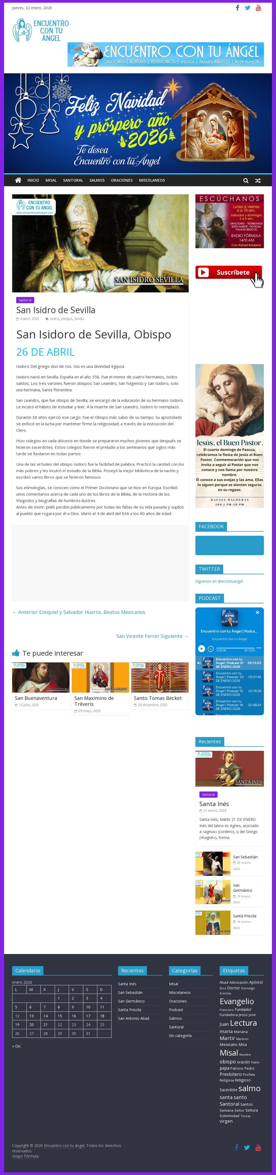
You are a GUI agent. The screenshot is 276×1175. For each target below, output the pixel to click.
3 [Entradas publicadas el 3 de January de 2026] (87, 998)
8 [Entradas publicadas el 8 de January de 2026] (59, 1007)
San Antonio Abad (133, 1018)
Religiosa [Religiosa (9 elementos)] (227, 1080)
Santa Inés (214, 804)
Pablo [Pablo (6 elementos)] (255, 1062)
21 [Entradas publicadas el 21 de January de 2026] (45, 1024)
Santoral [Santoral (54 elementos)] (229, 1104)
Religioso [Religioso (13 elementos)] (243, 1080)
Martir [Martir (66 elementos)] (227, 1038)
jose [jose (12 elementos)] (252, 1014)
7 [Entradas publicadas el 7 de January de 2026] (44, 1007)
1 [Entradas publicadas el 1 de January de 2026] (59, 998)
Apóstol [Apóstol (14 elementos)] (256, 982)
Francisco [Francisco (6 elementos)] (227, 1010)
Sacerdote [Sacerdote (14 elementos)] (228, 1089)
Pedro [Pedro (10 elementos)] (249, 1068)
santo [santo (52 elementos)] (240, 1097)
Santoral (73, 180)
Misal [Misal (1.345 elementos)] (229, 1052)
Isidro (54, 318)
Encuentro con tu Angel (228, 546)
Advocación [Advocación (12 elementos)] (238, 982)
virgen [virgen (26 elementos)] (226, 1121)
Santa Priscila (244, 915)
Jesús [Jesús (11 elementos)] (243, 1014)
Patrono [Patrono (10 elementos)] (236, 1068)
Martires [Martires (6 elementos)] (242, 1039)
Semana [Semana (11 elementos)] (226, 1110)
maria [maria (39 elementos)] (226, 1031)
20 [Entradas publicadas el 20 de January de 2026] (31, 1024)
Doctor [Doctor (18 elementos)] (233, 987)
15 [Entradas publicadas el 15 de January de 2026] (60, 1015)
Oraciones (122, 180)
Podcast (176, 1009)
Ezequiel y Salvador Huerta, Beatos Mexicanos (78, 612)
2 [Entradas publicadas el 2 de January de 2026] (73, 998)
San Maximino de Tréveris (94, 701)
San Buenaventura (36, 698)
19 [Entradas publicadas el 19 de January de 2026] (17, 1024)
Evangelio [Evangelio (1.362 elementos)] (237, 1001)
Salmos (97, 180)
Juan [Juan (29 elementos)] (224, 1024)
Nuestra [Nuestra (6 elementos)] (245, 1054)
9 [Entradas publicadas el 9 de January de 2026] (73, 1007)
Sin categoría (180, 1035)
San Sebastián (245, 856)
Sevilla (79, 318)
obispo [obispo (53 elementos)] (228, 1061)
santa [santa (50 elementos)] (226, 1097)
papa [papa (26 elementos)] (224, 1068)
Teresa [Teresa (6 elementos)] (245, 1116)
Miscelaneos (152, 180)
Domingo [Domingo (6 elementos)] (248, 988)
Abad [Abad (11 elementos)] (224, 982)
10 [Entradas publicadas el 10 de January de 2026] (88, 1007)
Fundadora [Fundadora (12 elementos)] (229, 1014)
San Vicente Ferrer (152, 636)
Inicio (33, 180)
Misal (51, 180)
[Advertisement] (100, 562)
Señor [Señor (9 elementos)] (239, 1110)
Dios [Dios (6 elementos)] (223, 988)
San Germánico (242, 888)
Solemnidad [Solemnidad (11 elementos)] (229, 1115)
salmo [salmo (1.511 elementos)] (250, 1088)
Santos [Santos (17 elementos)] (246, 1104)
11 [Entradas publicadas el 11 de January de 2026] (102, 1007)
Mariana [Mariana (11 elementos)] (241, 1031)
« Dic (16, 1046)
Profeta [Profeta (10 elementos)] (249, 1074)
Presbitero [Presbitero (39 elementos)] (231, 1074)
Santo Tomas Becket (158, 698)
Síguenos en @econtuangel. (219, 581)
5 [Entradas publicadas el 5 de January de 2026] (16, 1007)
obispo (66, 318)
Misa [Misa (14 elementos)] (243, 1044)
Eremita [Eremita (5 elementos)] (225, 993)
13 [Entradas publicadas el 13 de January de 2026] (31, 1015)
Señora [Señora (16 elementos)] (252, 1110)
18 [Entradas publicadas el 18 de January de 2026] (102, 1015)
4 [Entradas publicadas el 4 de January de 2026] (101, 998)
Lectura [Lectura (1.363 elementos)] (243, 1022)
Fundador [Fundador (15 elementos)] (243, 1009)
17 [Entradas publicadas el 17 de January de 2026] (88, 1015)
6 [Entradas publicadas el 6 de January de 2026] (30, 1007)
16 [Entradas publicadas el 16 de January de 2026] (74, 1015)
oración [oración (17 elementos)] (243, 1062)
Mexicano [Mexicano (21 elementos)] (228, 1044)
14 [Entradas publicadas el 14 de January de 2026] (45, 1015)
